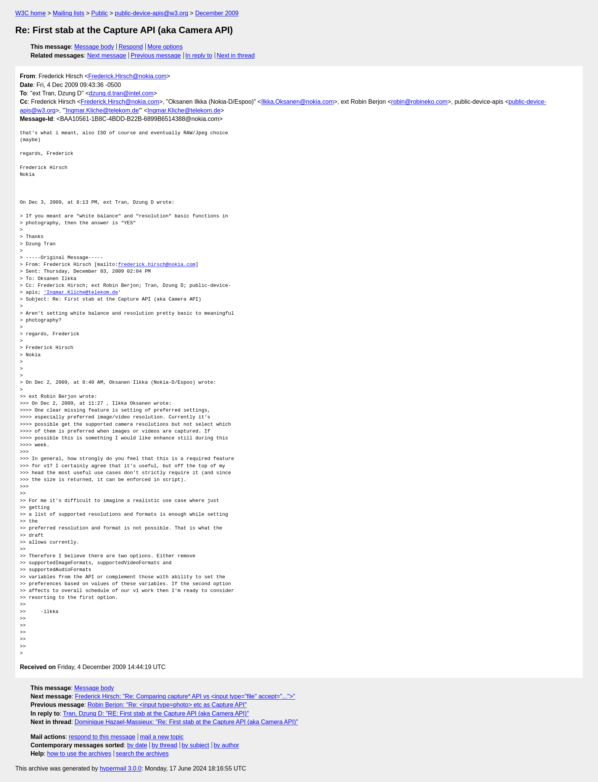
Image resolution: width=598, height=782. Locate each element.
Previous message (156, 55)
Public (99, 13)
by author (226, 745)
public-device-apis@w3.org (151, 13)
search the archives (142, 753)
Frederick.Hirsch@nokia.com (127, 76)
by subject (195, 745)
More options (165, 46)
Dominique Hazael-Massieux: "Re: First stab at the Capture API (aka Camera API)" (186, 722)
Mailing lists (68, 13)
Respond (131, 46)
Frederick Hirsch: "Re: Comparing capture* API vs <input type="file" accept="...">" (185, 696)
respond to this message (102, 737)
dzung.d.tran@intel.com (121, 93)
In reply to (198, 55)
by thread (164, 745)
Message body (94, 46)
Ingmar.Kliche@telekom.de (184, 110)
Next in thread (236, 55)
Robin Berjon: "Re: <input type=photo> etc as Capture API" (166, 705)
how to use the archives (79, 753)
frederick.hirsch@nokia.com (156, 264)
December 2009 (217, 13)
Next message (106, 55)
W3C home (30, 13)
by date (137, 745)
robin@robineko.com (419, 101)
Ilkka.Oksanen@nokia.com (297, 101)
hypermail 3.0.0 (120, 768)
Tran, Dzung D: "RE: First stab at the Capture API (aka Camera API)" (156, 713)
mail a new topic (162, 737)
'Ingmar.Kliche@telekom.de (102, 110)
